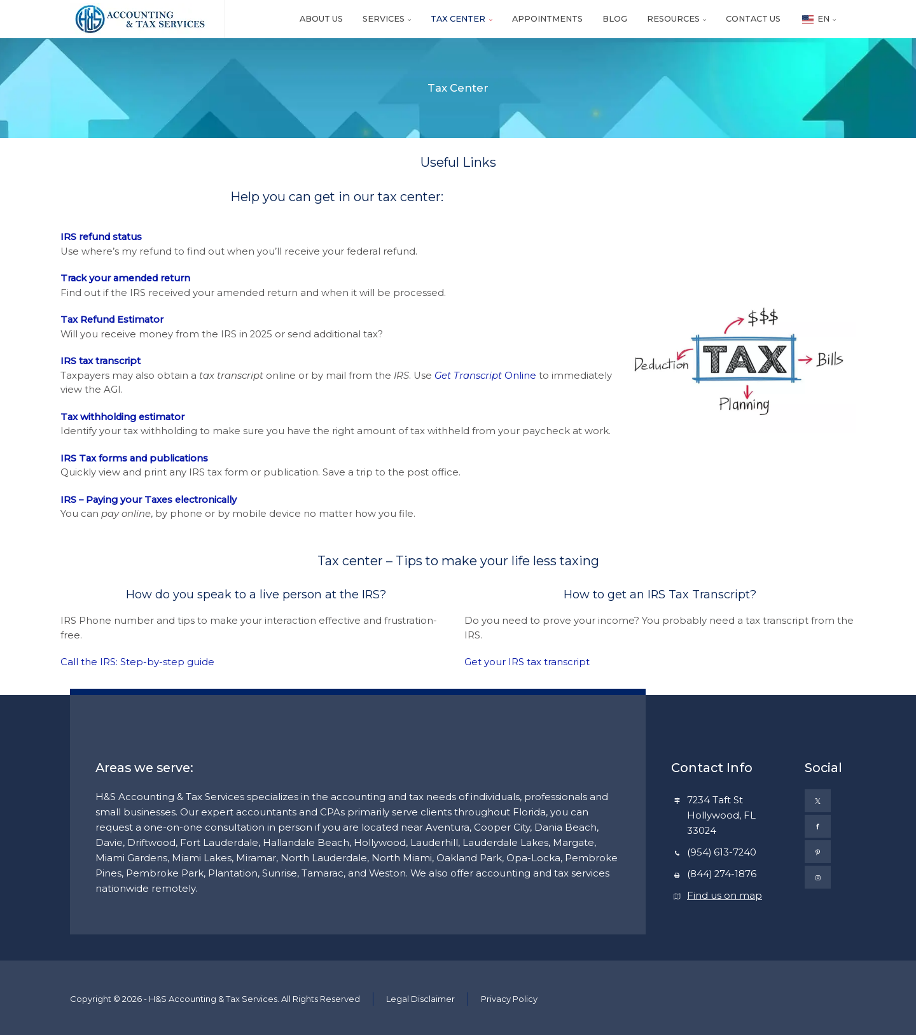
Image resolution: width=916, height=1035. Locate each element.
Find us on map (724, 895)
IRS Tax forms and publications (134, 458)
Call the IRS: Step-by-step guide (137, 662)
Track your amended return (126, 278)
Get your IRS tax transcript (527, 662)
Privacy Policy (509, 999)
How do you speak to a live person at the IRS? (256, 594)
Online (485, 375)
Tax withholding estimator (122, 417)
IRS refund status (101, 237)
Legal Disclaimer (420, 999)
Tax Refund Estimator (111, 319)
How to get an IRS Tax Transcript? (660, 594)
